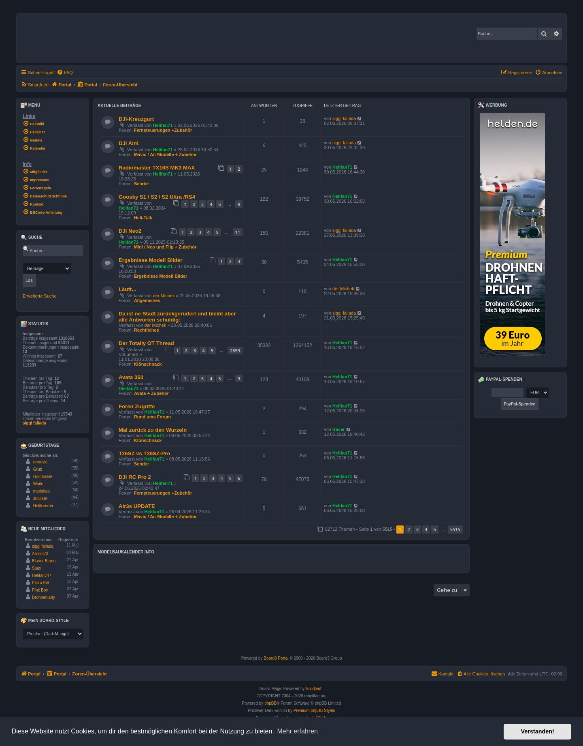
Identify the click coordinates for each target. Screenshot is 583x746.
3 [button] (417, 529)
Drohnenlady (43, 597)
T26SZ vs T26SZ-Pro (144, 453)
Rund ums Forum (152, 416)
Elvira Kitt (40, 583)
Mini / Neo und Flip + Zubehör (165, 246)
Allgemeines (147, 300)
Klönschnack (148, 364)
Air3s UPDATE (137, 506)
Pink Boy (40, 590)
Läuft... (127, 289)
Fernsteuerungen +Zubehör (163, 130)
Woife (38, 484)
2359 (235, 350)
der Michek (164, 295)
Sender (141, 183)
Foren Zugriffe (137, 406)
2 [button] (408, 529)
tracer (338, 429)
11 (237, 232)
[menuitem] (65, 72)
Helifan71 (163, 125)
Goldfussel (42, 476)
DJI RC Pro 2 (135, 477)
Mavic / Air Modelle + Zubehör (165, 154)
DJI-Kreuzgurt (136, 119)
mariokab (41, 491)
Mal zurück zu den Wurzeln (153, 430)
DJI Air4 (128, 143)
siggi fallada (344, 118)
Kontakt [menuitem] (442, 673)
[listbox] (53, 633)
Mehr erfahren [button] (297, 731)
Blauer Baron (43, 561)
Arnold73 (40, 553)
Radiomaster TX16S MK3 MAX (157, 168)
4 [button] (426, 529)
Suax (36, 568)
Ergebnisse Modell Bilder (151, 260)
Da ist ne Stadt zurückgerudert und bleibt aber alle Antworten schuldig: (177, 317)
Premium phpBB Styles (314, 710)
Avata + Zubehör (151, 393)
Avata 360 (131, 377)
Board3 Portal (276, 658)
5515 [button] (455, 529)
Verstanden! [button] (537, 731)
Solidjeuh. (314, 688)
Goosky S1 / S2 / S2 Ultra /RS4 (157, 197)
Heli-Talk (143, 217)
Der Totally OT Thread (146, 343)
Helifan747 (41, 575)
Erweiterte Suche (40, 296)
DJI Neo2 (130, 231)
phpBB (270, 703)
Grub (37, 469)
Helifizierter (43, 506)
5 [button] (434, 529)
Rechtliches (146, 330)
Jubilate (40, 498)
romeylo (40, 462)
